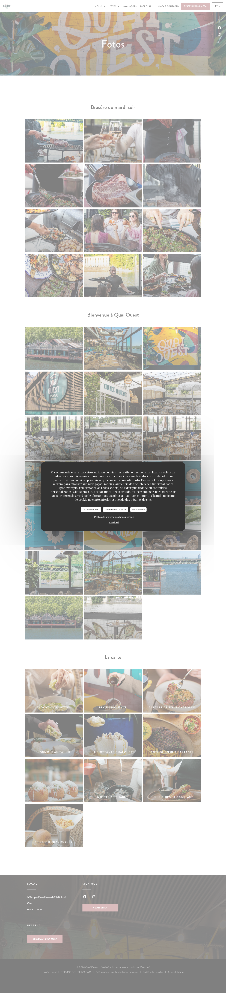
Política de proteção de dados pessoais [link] (114, 517)
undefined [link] (114, 522)
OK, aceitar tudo (91, 509)
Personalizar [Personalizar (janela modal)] (138, 509)
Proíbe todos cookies (115, 509)
